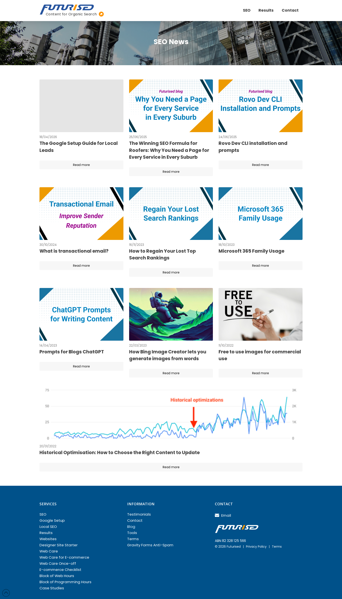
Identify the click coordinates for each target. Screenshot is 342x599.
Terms (277, 546)
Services (48, 503)
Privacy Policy (256, 546)
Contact (224, 503)
